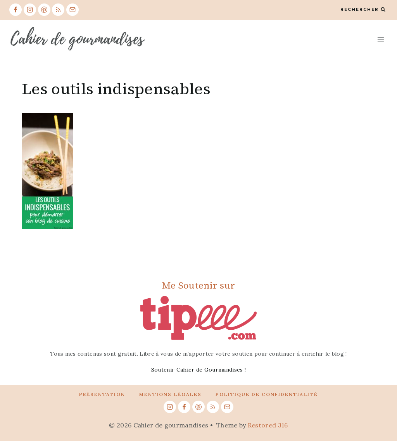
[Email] (72, 9)
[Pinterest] (44, 9)
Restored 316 (268, 425)
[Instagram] (30, 9)
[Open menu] (380, 39)
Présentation (102, 394)
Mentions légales (170, 394)
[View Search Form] (363, 9)
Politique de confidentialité (267, 394)
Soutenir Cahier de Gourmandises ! (198, 369)
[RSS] (58, 9)
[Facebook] (15, 9)
